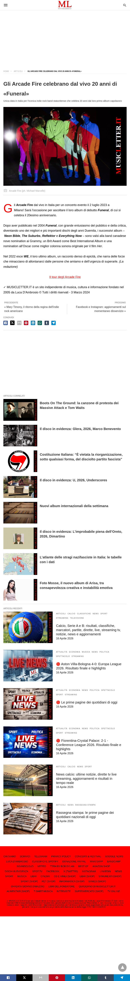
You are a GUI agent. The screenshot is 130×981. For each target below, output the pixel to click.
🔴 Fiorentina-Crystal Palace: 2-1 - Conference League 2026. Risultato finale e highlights (88, 745)
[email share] (19, 323)
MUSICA (86, 652)
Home (6, 71)
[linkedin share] (33, 323)
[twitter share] (12, 323)
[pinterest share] (26, 323)
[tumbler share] (47, 323)
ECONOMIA (74, 652)
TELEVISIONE (77, 618)
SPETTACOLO (63, 656)
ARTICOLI (18, 71)
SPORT (103, 614)
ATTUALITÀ (61, 652)
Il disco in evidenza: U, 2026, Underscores (73, 480)
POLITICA (104, 652)
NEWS (96, 614)
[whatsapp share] (40, 323)
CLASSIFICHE (84, 614)
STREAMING (62, 618)
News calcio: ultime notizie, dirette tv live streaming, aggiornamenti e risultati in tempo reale (86, 778)
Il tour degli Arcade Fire (65, 277)
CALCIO (71, 614)
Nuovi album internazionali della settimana (74, 506)
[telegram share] (53, 323)
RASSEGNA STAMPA (85, 805)
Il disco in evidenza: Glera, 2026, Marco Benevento (80, 429)
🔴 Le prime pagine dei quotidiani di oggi (86, 702)
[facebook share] (5, 323)
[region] (65, 37)
